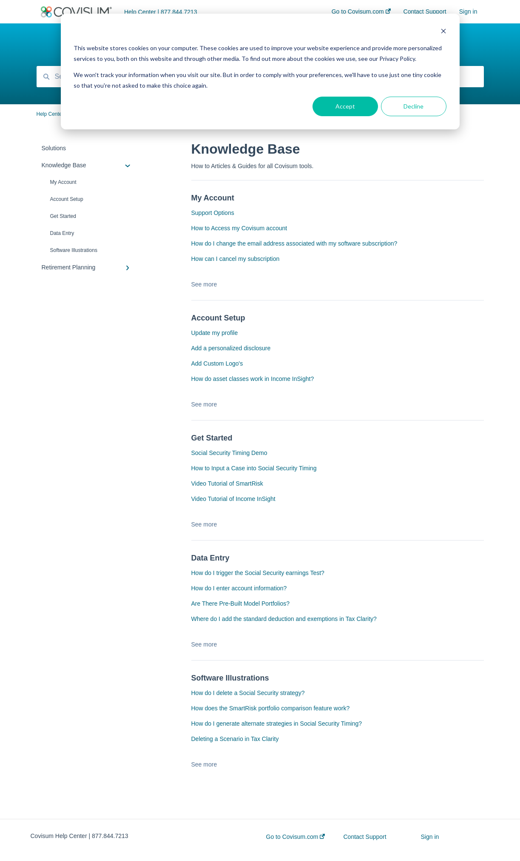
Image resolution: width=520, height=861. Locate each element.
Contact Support (364, 836)
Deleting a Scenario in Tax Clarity (235, 738)
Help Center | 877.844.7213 (160, 12)
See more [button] (204, 284)
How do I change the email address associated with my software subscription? (294, 243)
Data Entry (62, 233)
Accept (345, 106)
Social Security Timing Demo (229, 452)
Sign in (430, 836)
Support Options (212, 212)
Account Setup (66, 199)
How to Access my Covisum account (239, 228)
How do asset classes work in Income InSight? (252, 378)
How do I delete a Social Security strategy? (248, 692)
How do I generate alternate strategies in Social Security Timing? (276, 723)
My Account (63, 182)
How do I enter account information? (239, 588)
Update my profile (214, 332)
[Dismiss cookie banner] (443, 32)
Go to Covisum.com (295, 836)
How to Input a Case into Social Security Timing (254, 468)
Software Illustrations (73, 250)
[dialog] (260, 71)
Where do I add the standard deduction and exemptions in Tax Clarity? (284, 618)
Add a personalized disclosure (231, 348)
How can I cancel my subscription (235, 258)
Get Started (63, 216)
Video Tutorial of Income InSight (233, 498)
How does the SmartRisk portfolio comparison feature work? (270, 708)
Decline (413, 106)
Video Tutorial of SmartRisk (227, 483)
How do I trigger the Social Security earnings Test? (257, 572)
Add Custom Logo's (217, 363)
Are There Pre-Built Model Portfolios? (240, 603)
